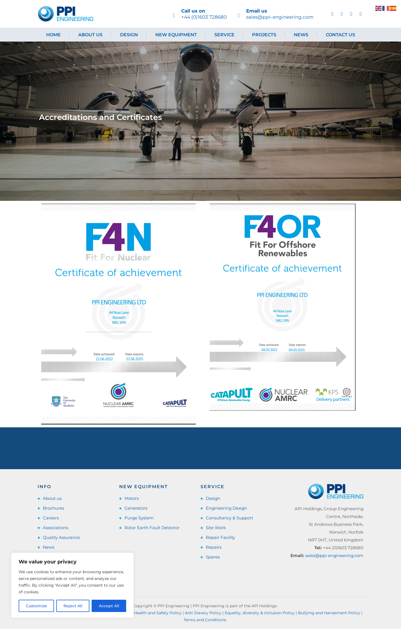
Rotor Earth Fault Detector (152, 527)
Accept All (109, 605)
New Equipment (176, 34)
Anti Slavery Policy (203, 612)
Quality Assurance (61, 537)
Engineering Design (226, 508)
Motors (131, 498)
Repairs (213, 547)
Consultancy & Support (229, 517)
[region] (72, 585)
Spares (213, 557)
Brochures (53, 508)
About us (90, 34)
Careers (51, 517)
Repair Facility (220, 537)
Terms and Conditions (205, 619)
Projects (264, 34)
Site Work (216, 527)
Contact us (340, 34)
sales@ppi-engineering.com (334, 555)
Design (129, 34)
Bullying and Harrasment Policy (329, 612)
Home (53, 34)
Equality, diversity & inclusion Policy (260, 612)
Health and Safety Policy (158, 612)
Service (224, 34)
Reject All (72, 605)
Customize (36, 605)
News (301, 34)
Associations (55, 527)
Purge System (139, 517)
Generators (135, 508)
